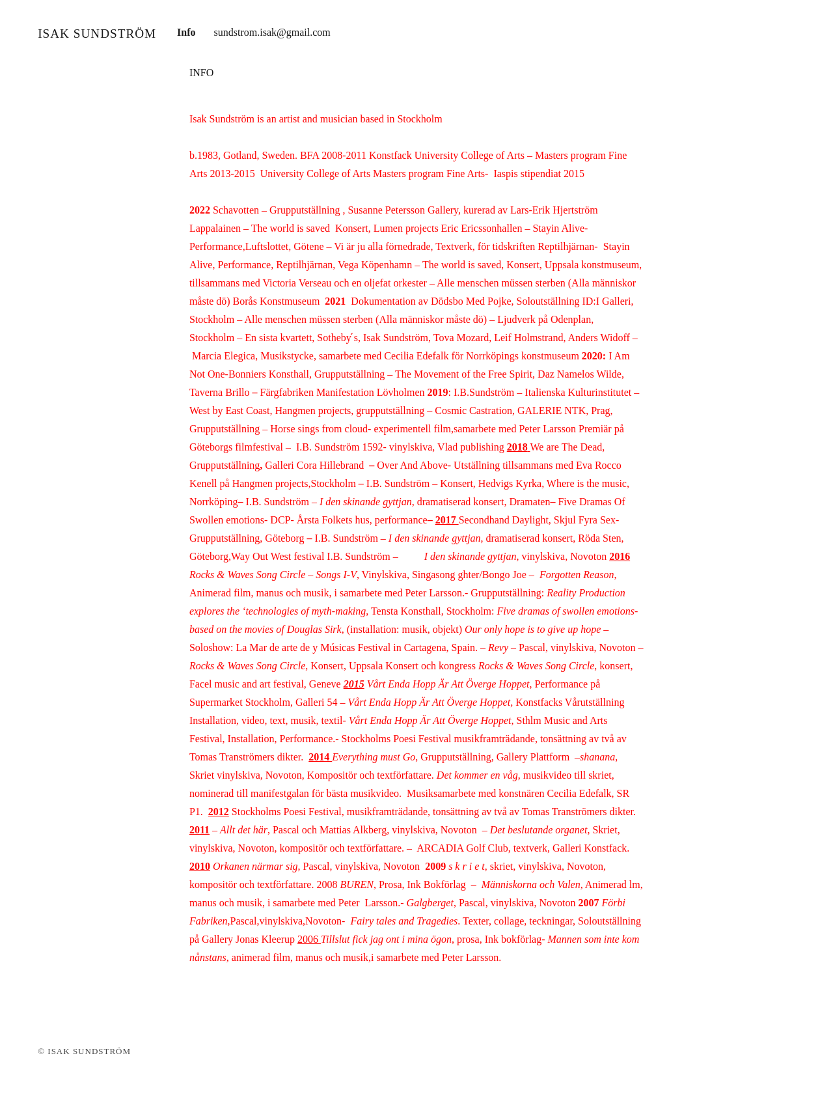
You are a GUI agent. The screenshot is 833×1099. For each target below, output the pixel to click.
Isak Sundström (97, 33)
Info (186, 32)
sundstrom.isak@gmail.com (272, 32)
